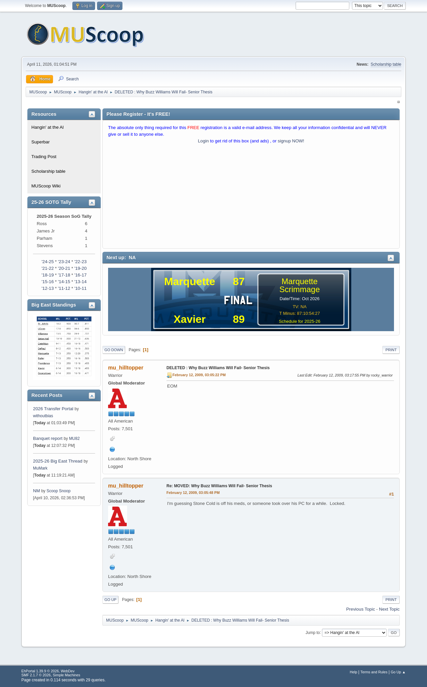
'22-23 (80, 261)
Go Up (110, 600)
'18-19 (47, 274)
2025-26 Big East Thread (57, 461)
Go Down (113, 350)
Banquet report (47, 438)
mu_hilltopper (125, 368)
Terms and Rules (374, 672)
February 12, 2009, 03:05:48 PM (193, 493)
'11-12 (64, 288)
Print (391, 350)
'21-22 (47, 268)
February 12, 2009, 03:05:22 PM (199, 375)
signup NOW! (291, 140)
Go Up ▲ (398, 672)
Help (353, 672)
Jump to (313, 632)
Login (203, 140)
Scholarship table (386, 64)
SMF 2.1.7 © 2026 (36, 675)
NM (36, 490)
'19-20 (80, 268)
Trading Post (43, 156)
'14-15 (64, 281)
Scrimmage (299, 289)
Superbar (40, 141)
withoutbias (43, 416)
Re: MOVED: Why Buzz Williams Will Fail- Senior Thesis (219, 486)
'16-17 (80, 274)
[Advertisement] (251, 197)
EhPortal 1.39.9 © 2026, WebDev (47, 671)
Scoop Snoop (58, 491)
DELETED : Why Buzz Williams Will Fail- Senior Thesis (218, 368)
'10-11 (80, 288)
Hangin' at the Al (47, 127)
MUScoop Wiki (45, 185)
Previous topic (360, 609)
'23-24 (64, 261)
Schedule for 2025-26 (299, 321)
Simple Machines (66, 675)
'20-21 (64, 268)
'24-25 (47, 261)
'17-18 (64, 274)
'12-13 (47, 288)
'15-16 (47, 281)
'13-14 (80, 281)
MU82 (74, 438)
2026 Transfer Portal (53, 408)
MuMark (40, 468)
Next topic (389, 609)
